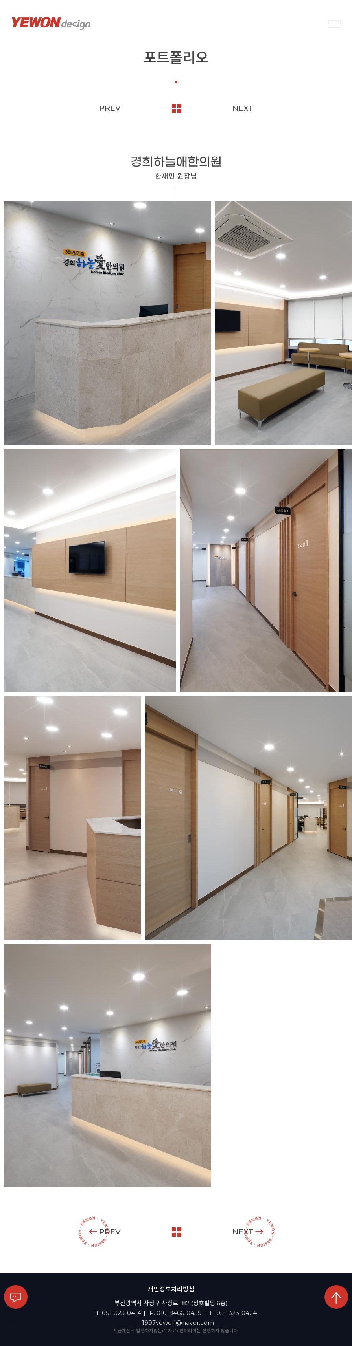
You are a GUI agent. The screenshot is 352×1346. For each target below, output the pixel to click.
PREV (110, 108)
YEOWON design (51, 23)
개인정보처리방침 (171, 1289)
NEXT (242, 108)
